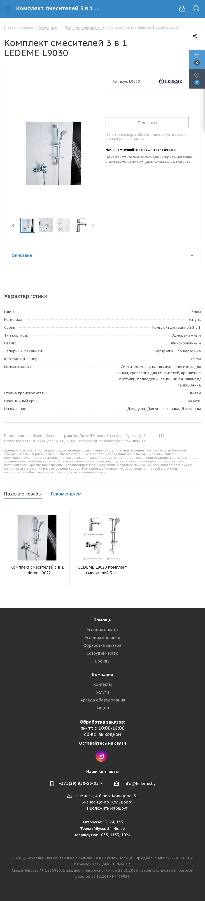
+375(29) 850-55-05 (79, 783)
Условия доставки (102, 637)
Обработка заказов (102, 645)
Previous (14, 225)
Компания (102, 674)
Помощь (102, 619)
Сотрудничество (102, 653)
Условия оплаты (102, 629)
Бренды (102, 661)
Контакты (102, 684)
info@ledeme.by (139, 783)
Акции (102, 707)
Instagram (101, 756)
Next (93, 225)
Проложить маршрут (107, 808)
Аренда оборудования (102, 700)
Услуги (102, 692)
